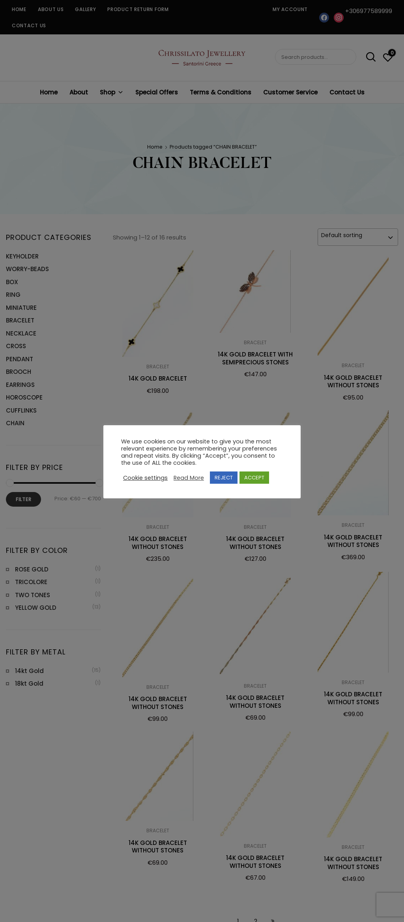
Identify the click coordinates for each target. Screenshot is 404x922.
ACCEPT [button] (254, 477)
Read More (189, 477)
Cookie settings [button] (145, 477)
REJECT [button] (224, 477)
